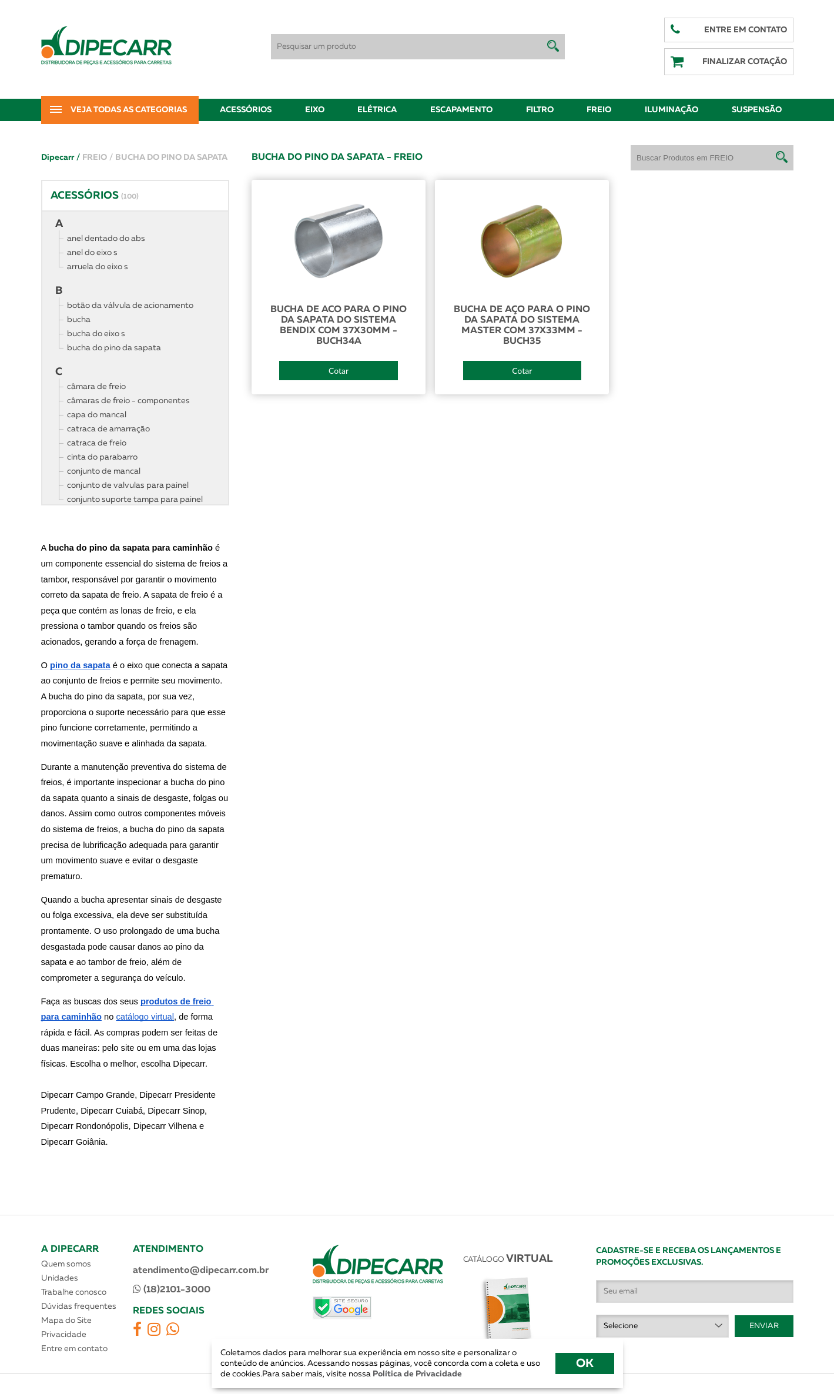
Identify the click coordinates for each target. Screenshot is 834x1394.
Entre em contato (74, 1349)
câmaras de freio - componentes (128, 401)
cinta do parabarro (102, 457)
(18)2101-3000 (171, 1289)
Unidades (59, 1278)
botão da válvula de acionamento (130, 305)
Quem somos (66, 1264)
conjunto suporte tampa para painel (135, 499)
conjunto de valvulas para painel (128, 485)
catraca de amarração (108, 429)
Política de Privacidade (416, 1374)
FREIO (97, 157)
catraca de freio (96, 443)
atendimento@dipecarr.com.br (201, 1270)
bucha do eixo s (96, 334)
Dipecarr (60, 157)
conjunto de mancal (103, 471)
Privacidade (63, 1335)
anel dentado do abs (106, 238)
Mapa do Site (66, 1320)
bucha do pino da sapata (114, 348)
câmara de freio (96, 387)
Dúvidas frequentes (78, 1306)
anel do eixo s (92, 253)
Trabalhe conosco (73, 1292)
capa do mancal (96, 415)
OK (585, 1363)
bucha (79, 320)
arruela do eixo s (97, 267)
